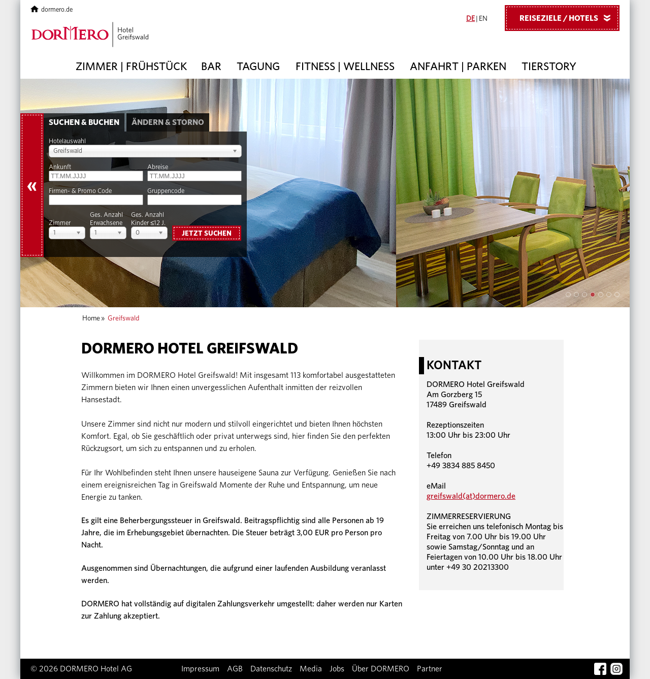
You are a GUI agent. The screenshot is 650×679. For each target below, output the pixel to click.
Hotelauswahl (67, 141)
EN (483, 18)
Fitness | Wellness (345, 66)
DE (470, 18)
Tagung (258, 66)
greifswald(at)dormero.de (471, 496)
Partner (429, 669)
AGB (235, 669)
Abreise (157, 167)
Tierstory (549, 66)
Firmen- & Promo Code (80, 191)
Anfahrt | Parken (458, 66)
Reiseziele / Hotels (568, 17)
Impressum (200, 669)
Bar (211, 66)
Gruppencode (165, 191)
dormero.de (51, 10)
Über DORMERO (380, 669)
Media (311, 669)
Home (91, 318)
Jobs (337, 669)
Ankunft (60, 167)
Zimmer (60, 223)
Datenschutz (271, 669)
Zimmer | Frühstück (131, 66)
